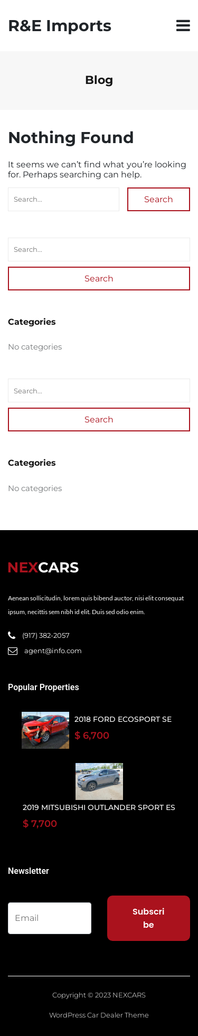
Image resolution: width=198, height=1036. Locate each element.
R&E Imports (59, 25)
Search (158, 199)
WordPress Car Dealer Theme (99, 1015)
